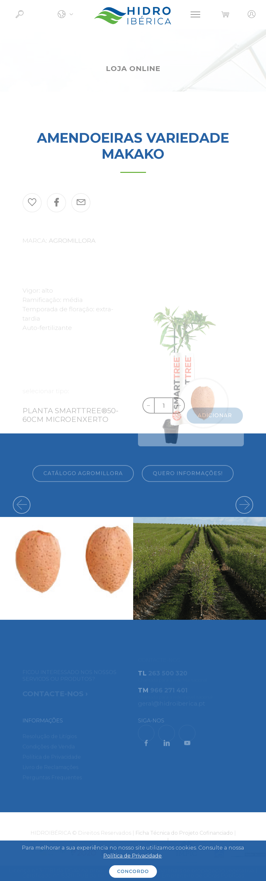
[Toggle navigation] (196, 14)
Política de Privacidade (132, 856)
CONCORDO (133, 871)
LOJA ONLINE (133, 68)
